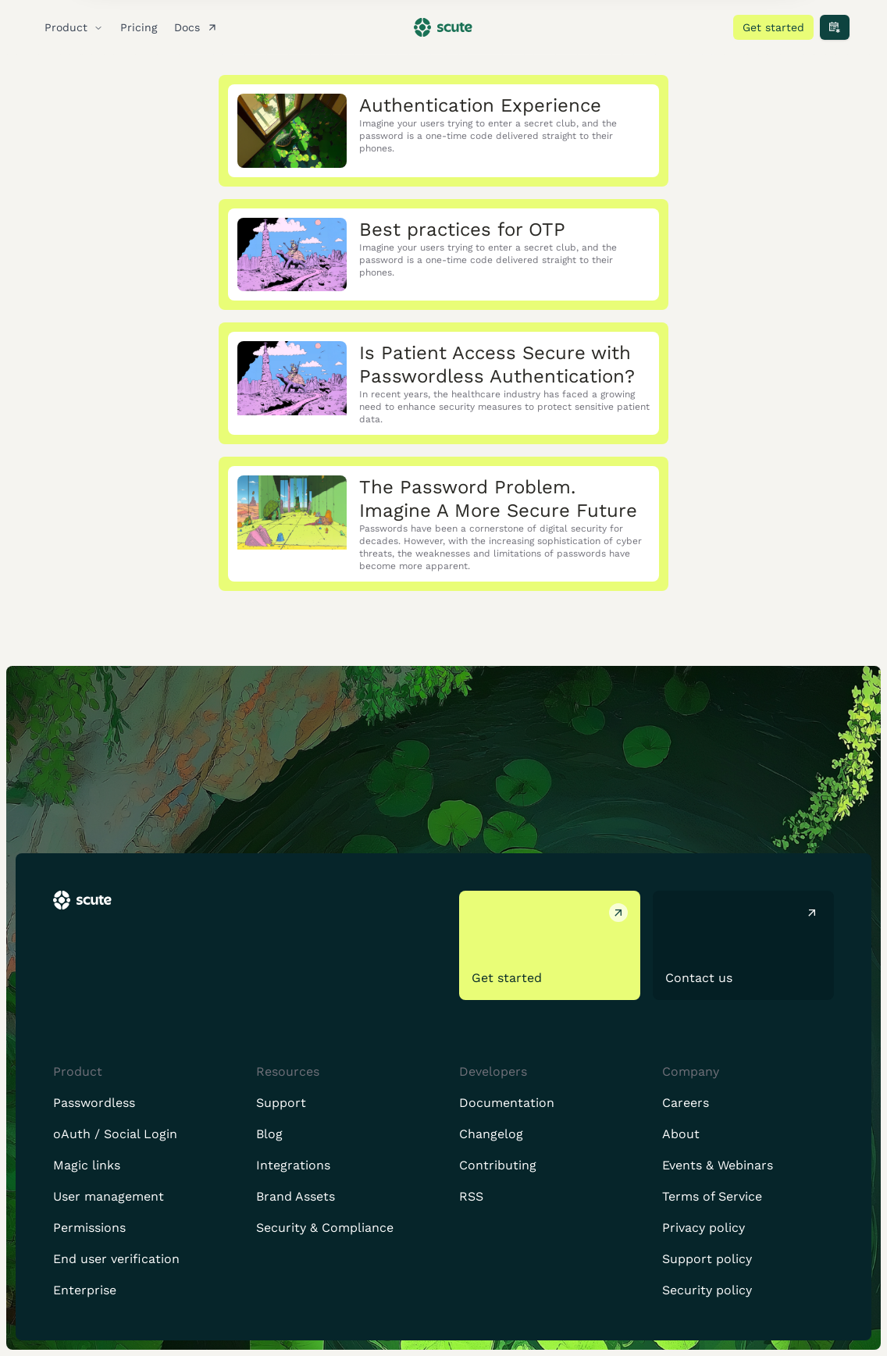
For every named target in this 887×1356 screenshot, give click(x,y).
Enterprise (84, 1290)
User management (108, 1196)
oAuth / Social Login (115, 1133)
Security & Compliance (325, 1227)
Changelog (491, 1133)
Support (281, 1102)
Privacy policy (703, 1227)
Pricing (138, 27)
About (681, 1133)
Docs (198, 27)
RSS (471, 1196)
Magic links (86, 1165)
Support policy (707, 1258)
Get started (773, 27)
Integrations (293, 1165)
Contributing (497, 1165)
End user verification (116, 1258)
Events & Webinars (717, 1165)
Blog (269, 1133)
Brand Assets (295, 1196)
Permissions (89, 1227)
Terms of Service (712, 1196)
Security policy (707, 1290)
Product (74, 27)
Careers (685, 1102)
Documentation (506, 1102)
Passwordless (94, 1102)
